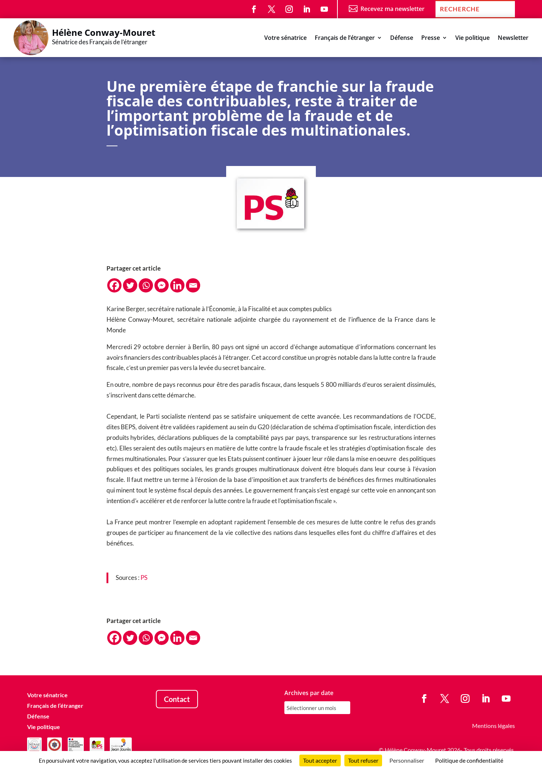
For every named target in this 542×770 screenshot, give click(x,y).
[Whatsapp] (146, 285)
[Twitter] (130, 285)
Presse (430, 38)
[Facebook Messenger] (161, 285)
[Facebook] (114, 285)
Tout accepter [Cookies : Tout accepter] (320, 760)
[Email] (193, 285)
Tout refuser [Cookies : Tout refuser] (363, 760)
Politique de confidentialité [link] (469, 760)
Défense (401, 38)
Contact (177, 699)
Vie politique (472, 38)
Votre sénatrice (285, 38)
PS (144, 577)
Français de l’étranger (345, 38)
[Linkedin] (177, 285)
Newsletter (513, 38)
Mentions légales (493, 725)
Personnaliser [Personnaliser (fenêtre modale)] (406, 760)
